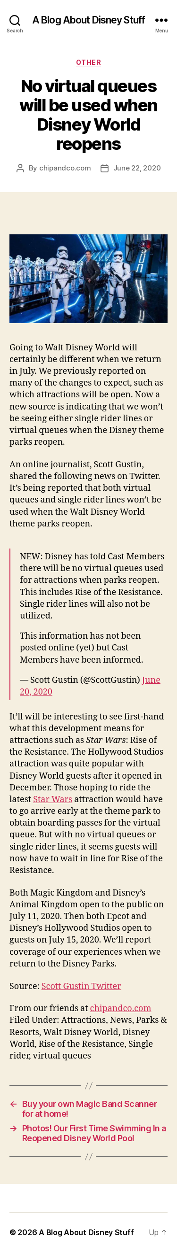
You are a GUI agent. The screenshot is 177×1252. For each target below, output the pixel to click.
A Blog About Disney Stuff (88, 20)
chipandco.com (65, 167)
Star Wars (52, 799)
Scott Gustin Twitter (81, 986)
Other (88, 62)
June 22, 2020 (137, 167)
